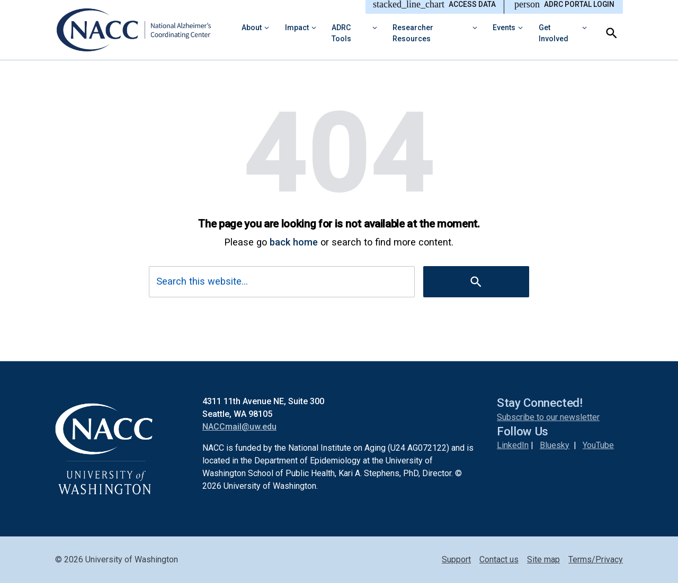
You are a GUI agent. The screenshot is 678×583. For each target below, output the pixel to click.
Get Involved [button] (553, 33)
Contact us (499, 559)
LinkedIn (513, 445)
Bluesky (554, 445)
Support (456, 559)
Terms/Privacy (595, 559)
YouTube (598, 445)
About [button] (252, 27)
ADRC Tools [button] (341, 33)
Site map (543, 559)
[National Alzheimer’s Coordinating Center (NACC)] (141, 30)
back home (294, 242)
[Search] (611, 33)
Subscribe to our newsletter (548, 417)
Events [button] (504, 27)
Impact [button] (297, 27)
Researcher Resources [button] (412, 33)
